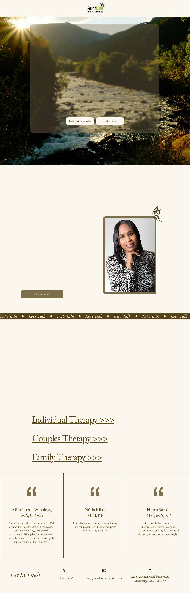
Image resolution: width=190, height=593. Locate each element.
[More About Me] (42, 294)
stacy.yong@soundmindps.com (104, 578)
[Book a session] (110, 121)
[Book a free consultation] (80, 121)
